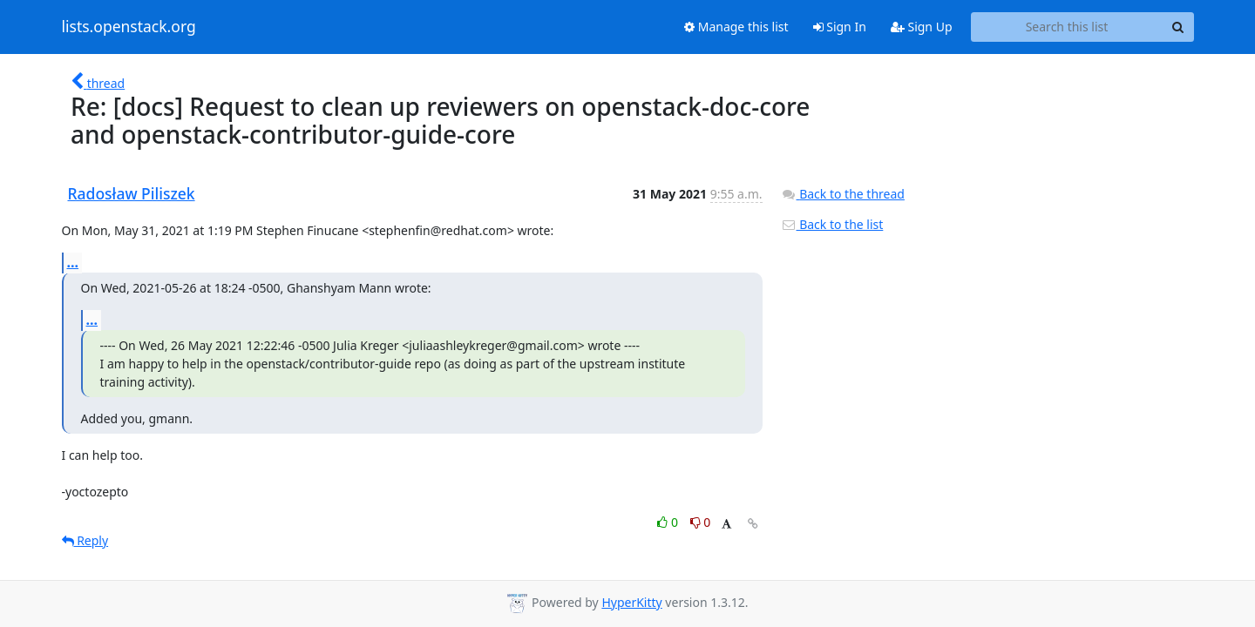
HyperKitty (631, 602)
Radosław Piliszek (131, 193)
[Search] (1178, 27)
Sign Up (922, 26)
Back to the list (832, 224)
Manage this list (736, 26)
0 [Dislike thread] (700, 522)
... (73, 262)
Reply (85, 540)
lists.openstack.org (129, 27)
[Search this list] (1067, 27)
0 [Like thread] (669, 522)
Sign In (839, 26)
